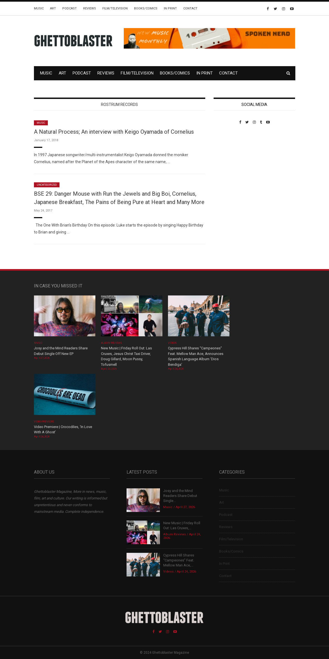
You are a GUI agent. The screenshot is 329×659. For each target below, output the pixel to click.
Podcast (69, 8)
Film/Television (115, 8)
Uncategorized (47, 184)
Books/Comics (145, 8)
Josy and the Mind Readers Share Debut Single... (180, 496)
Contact (190, 8)
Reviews (89, 8)
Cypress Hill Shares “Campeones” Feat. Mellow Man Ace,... (178, 560)
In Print (170, 8)
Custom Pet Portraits (230, 162)
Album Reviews (111, 343)
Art (53, 8)
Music (39, 8)
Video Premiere (44, 421)
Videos (172, 343)
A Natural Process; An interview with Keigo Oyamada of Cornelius (114, 131)
